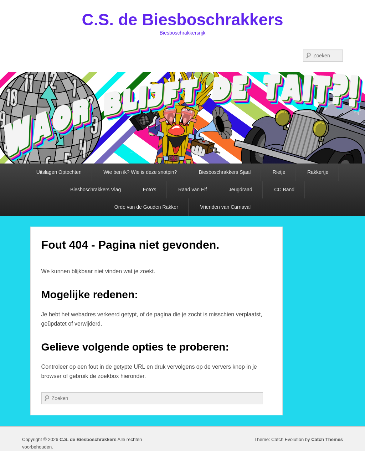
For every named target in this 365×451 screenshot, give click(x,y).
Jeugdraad (240, 189)
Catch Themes (327, 439)
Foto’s (149, 189)
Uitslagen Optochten (59, 172)
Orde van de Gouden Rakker (146, 207)
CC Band (284, 189)
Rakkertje (317, 172)
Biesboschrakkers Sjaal (225, 172)
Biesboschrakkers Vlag (95, 189)
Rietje (279, 172)
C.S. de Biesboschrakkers (182, 19)
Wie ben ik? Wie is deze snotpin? (140, 172)
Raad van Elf (192, 189)
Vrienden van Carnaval (225, 207)
